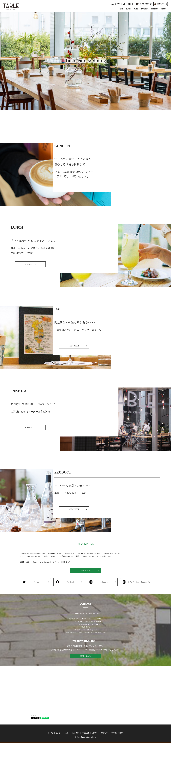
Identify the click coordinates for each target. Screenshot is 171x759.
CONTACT (160, 4)
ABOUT (163, 9)
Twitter (37, 598)
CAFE (136, 9)
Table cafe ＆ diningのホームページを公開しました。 (52, 578)
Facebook (70, 598)
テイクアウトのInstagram (137, 598)
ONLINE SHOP (143, 4)
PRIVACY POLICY (117, 749)
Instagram (104, 598)
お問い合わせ (85, 672)
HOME (121, 9)
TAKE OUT (144, 9)
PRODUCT (154, 9)
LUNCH (128, 9)
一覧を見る (85, 587)
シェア (33, 732)
